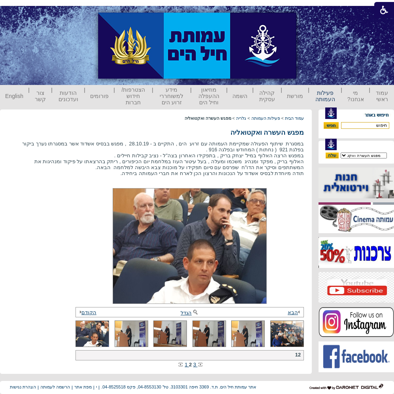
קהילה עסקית (267, 96)
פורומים (99, 96)
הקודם (86, 312)
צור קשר (40, 96)
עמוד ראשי (382, 96)
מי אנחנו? (355, 96)
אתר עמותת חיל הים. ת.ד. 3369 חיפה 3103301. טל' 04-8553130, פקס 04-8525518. (178, 387)
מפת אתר (83, 387)
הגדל (190, 313)
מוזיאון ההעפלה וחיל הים (208, 96)
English (14, 96)
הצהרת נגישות (23, 387)
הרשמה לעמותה (55, 387)
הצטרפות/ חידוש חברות (133, 96)
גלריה (241, 118)
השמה (239, 96)
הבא (295, 312)
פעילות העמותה (325, 96)
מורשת (295, 96)
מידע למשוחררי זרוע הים (171, 96)
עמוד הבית (294, 118)
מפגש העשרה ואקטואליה (267, 132)
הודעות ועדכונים (68, 96)
